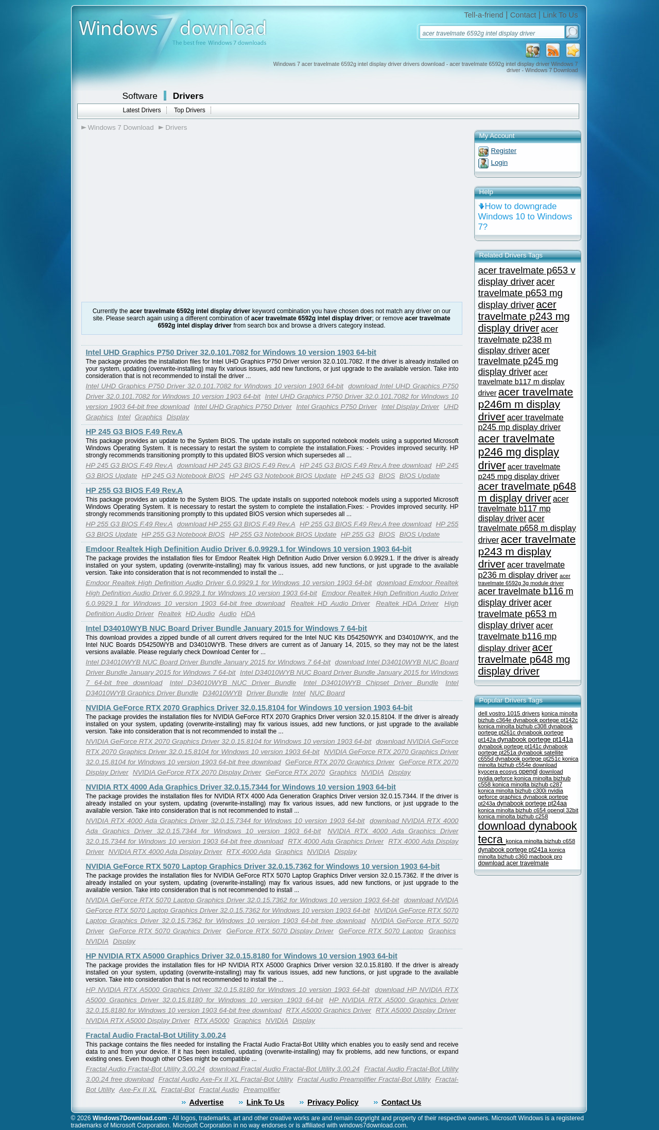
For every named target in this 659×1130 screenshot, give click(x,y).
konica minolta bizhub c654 (513, 810)
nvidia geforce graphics (520, 793)
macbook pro (546, 856)
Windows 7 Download (121, 127)
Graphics (148, 417)
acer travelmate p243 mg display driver (524, 316)
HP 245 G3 (357, 476)
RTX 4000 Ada (249, 851)
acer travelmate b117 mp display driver (523, 508)
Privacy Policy (332, 1102)
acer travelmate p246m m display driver (526, 404)
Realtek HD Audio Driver (330, 603)
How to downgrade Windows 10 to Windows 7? (525, 216)
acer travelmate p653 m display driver (517, 613)
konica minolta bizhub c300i (513, 790)
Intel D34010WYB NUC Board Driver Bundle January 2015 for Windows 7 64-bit (226, 628)
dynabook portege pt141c (510, 746)
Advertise (206, 1102)
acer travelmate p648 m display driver (527, 492)
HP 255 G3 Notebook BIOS (183, 534)
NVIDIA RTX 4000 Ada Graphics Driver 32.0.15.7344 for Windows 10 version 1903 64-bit (241, 787)
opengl (528, 771)
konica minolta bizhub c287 (527, 784)
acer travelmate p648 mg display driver (524, 659)
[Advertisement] (167, 217)
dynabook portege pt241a (513, 849)
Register (504, 151)
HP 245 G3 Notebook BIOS (183, 476)
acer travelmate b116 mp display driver (517, 636)
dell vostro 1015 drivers (509, 713)
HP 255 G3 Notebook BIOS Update (282, 534)
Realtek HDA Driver (407, 603)
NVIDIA (372, 772)
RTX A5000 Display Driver (416, 1010)
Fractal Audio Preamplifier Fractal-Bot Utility (364, 1079)
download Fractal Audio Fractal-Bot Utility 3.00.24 (284, 1069)
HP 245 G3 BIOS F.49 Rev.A (134, 431)
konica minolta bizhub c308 (513, 726)
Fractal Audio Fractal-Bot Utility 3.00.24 (156, 1035)
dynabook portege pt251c (528, 759)
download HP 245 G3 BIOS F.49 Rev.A (236, 465)
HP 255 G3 (357, 534)
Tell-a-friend (484, 15)
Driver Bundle (267, 693)
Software (140, 96)
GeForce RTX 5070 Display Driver (280, 931)
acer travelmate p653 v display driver (527, 276)
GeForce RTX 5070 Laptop (381, 931)
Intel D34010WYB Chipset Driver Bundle (370, 683)
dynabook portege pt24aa (532, 803)
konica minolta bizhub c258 (513, 816)
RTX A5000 (211, 1020)
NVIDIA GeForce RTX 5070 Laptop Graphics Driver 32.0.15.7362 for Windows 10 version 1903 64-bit (263, 866)
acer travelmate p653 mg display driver (520, 293)
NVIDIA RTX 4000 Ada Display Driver (165, 851)
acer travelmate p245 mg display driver (518, 361)
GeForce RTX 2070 (295, 772)
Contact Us (401, 1102)
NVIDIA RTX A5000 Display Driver (138, 1020)
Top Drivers (189, 110)
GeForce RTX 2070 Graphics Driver (339, 762)
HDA (248, 614)
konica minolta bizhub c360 (521, 853)
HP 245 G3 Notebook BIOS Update (282, 476)
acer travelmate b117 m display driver (521, 382)
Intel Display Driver (410, 406)
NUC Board (326, 693)
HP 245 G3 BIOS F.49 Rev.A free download (365, 465)
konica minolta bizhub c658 (541, 841)
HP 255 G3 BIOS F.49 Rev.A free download (365, 524)
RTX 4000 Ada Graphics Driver (336, 841)
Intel (123, 417)
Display (177, 417)
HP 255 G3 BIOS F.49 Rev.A (134, 490)
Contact (523, 15)
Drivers (188, 96)
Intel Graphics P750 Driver (336, 406)
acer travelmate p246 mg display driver (518, 452)
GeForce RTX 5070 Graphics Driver (165, 931)
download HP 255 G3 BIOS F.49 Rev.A (236, 524)
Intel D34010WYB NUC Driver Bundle (232, 683)
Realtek (169, 614)
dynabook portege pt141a (535, 739)
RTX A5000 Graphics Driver (328, 1010)
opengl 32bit (562, 810)
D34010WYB (222, 693)
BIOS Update (420, 476)
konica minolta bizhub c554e (528, 762)
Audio (227, 614)
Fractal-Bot (178, 1089)
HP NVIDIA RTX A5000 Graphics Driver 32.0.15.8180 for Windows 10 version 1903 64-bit (241, 956)
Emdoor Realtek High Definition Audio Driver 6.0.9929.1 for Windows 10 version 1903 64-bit (249, 549)
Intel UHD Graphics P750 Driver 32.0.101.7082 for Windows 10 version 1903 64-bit (231, 352)
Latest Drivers (142, 110)
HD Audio (200, 614)
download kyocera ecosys (517, 768)
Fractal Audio (219, 1089)
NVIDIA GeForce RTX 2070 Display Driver (197, 772)
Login (499, 162)
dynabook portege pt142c (545, 720)
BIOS (387, 476)
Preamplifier (262, 1089)
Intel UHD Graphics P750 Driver (243, 406)
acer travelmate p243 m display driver (527, 551)
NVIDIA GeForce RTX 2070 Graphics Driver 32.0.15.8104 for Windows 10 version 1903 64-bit (249, 708)
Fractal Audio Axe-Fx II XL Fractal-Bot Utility (226, 1079)
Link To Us (560, 15)
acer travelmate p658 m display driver (527, 528)
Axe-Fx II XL (138, 1089)
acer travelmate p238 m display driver (518, 339)
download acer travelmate (513, 863)
